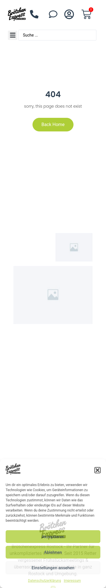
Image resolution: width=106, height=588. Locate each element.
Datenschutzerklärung (44, 581)
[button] (97, 470)
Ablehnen (53, 552)
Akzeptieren (53, 536)
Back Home (52, 124)
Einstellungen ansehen (53, 567)
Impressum (72, 581)
